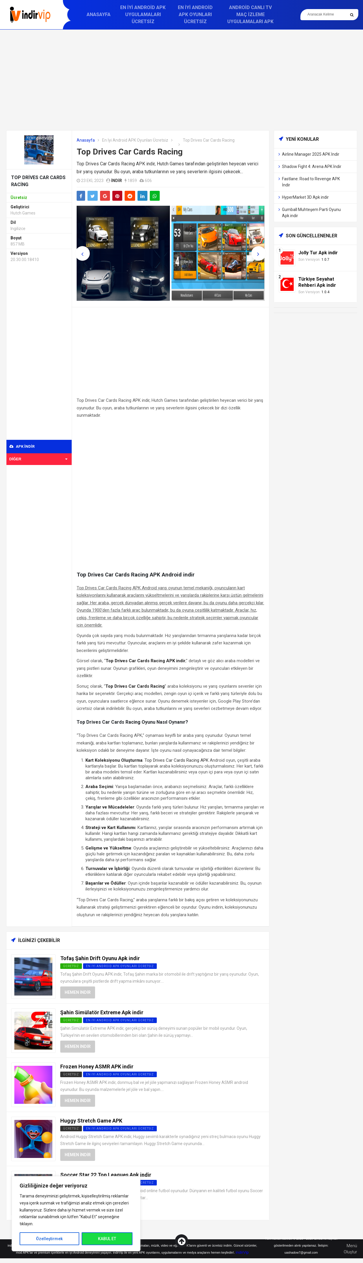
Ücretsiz (71, 1074)
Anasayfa (99, 14)
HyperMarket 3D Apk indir (305, 197)
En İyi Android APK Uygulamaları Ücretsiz (143, 14)
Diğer (38, 459)
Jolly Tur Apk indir (318, 252)
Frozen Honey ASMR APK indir (96, 1066)
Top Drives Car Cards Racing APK (176, 760)
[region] (76, 1213)
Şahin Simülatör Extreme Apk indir (101, 1012)
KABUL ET (107, 1238)
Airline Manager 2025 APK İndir (310, 154)
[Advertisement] (181, 80)
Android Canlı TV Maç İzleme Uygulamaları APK (250, 14)
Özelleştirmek (49, 1238)
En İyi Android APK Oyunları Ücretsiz (195, 14)
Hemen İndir (78, 992)
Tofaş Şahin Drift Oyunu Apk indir (100, 958)
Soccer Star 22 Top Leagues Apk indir (105, 1175)
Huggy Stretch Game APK (91, 1121)
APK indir (22, 446)
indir (116, 180)
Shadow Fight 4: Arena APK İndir (311, 166)
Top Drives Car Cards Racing (130, 152)
